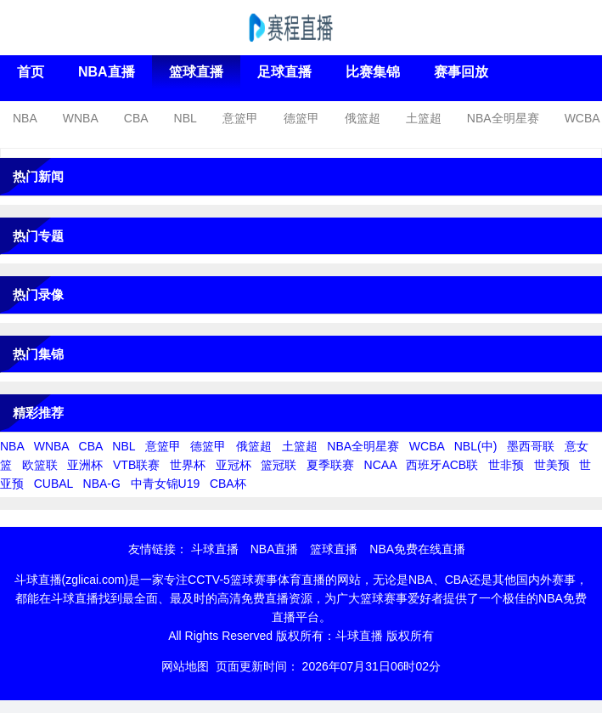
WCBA (582, 118)
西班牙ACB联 (442, 465)
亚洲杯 (85, 465)
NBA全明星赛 (503, 118)
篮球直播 (196, 72)
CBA (136, 118)
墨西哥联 (530, 446)
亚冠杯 (233, 465)
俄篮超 (362, 118)
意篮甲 (240, 118)
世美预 (552, 465)
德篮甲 (301, 118)
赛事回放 (461, 72)
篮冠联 (278, 465)
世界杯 (187, 465)
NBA (25, 118)
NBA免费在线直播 (417, 549)
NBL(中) (476, 446)
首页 (30, 72)
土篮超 (424, 118)
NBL (185, 118)
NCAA (380, 465)
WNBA (80, 118)
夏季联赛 (330, 465)
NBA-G (102, 483)
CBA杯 (228, 483)
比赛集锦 (373, 72)
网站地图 (185, 666)
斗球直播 (215, 549)
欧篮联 (40, 465)
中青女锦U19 (165, 483)
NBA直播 (106, 72)
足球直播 (284, 72)
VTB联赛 (136, 465)
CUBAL (53, 483)
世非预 (506, 465)
